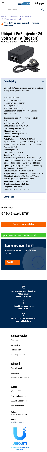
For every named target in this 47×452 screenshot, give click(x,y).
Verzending (15, 345)
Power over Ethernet (13, 19)
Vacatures (15, 373)
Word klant (12, 262)
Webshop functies (18, 355)
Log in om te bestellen (23, 224)
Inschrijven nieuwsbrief (20, 378)
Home (3, 16)
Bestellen (14, 340)
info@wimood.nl (17, 422)
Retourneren (16, 350)
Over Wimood (16, 368)
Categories (14, 16)
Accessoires (27, 16)
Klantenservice (19, 335)
